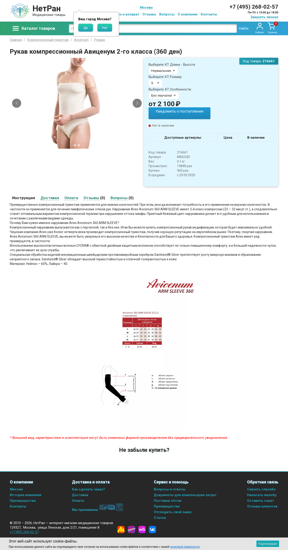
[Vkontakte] (152, 529)
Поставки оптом (167, 500)
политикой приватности (185, 546)
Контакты (209, 14)
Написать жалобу (262, 495)
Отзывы (149, 14)
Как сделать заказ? (88, 489)
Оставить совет (260, 500)
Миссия (16, 489)
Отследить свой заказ (173, 512)
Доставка (80, 495)
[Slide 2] (79, 145)
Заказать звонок (264, 17)
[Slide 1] (75, 145)
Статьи (160, 517)
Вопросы (166, 14)
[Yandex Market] (121, 529)
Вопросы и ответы (169, 489)
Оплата (78, 500)
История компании (25, 495)
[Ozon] (131, 529)
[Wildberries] (142, 529)
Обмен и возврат (125, 14)
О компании (187, 14)
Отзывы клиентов (262, 506)
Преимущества (23, 500)
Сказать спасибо (261, 489)
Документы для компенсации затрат (185, 495)
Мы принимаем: (97, 509)
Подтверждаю (267, 543)
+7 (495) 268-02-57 (254, 7)
